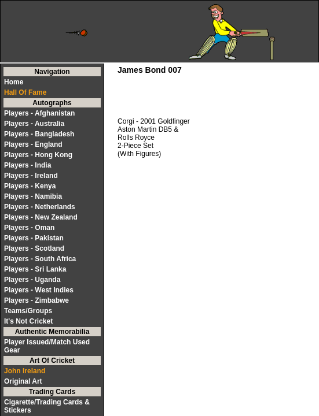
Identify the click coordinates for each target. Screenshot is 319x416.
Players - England (33, 144)
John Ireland (24, 371)
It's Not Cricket (28, 321)
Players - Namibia (33, 196)
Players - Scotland (34, 248)
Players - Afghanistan (39, 113)
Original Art (23, 381)
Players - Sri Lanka (35, 269)
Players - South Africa (40, 259)
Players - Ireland (31, 176)
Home (13, 82)
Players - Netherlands (39, 207)
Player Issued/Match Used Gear (47, 346)
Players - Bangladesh (39, 134)
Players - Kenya (30, 186)
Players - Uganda (32, 280)
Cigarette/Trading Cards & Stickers (47, 406)
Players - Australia (34, 124)
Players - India (27, 165)
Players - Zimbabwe (36, 300)
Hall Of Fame (25, 92)
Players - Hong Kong (38, 155)
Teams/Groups (28, 311)
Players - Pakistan (34, 238)
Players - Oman (29, 228)
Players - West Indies (39, 290)
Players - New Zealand (41, 217)
